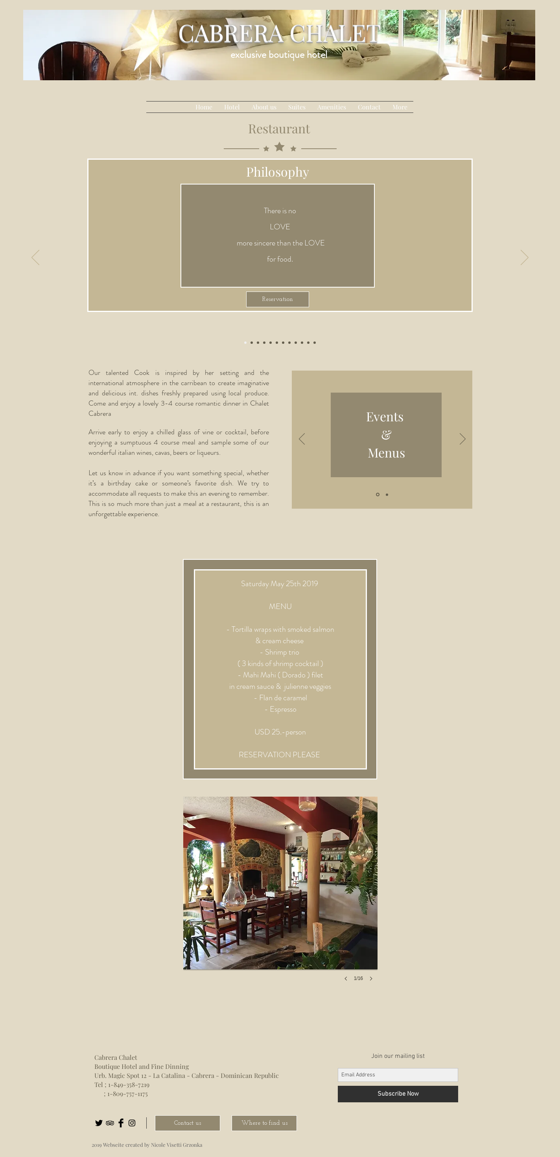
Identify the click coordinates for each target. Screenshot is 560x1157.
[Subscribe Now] (398, 1094)
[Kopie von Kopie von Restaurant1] (283, 342)
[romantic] (277, 342)
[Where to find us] (264, 1123)
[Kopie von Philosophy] (314, 342)
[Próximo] (463, 439)
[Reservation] (277, 299)
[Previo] (302, 439)
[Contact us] (187, 1123)
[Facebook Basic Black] (120, 1122)
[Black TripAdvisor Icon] (109, 1122)
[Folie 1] (377, 494)
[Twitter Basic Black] (98, 1122)
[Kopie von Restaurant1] (270, 342)
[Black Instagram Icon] (131, 1122)
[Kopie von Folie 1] (289, 342)
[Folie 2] (387, 494)
